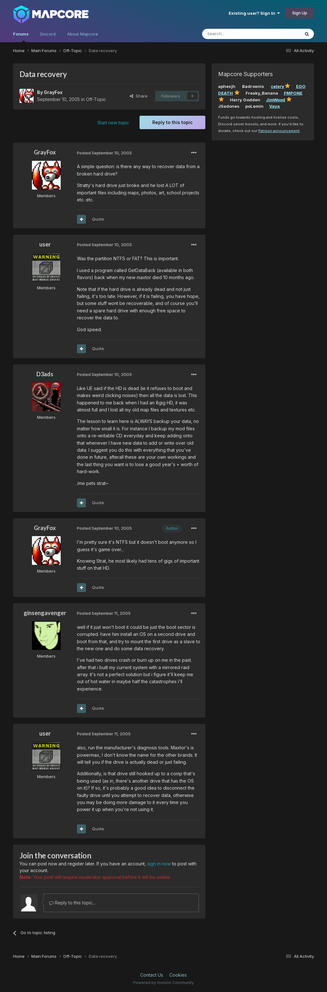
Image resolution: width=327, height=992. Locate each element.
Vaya (274, 106)
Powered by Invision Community (163, 982)
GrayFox (53, 92)
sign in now (159, 863)
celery (277, 86)
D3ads (44, 374)
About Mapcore (82, 33)
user (45, 244)
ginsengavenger (45, 612)
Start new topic (113, 122)
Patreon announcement (279, 131)
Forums (21, 36)
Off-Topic (96, 99)
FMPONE (293, 93)
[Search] (234, 34)
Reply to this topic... (72, 902)
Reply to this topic (172, 122)
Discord (48, 33)
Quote (98, 219)
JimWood (275, 99)
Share (139, 95)
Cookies (178, 975)
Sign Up (299, 12)
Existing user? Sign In (254, 13)
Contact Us (151, 975)
